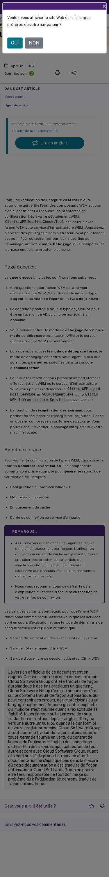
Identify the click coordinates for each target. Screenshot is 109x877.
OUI (15, 43)
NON (34, 43)
